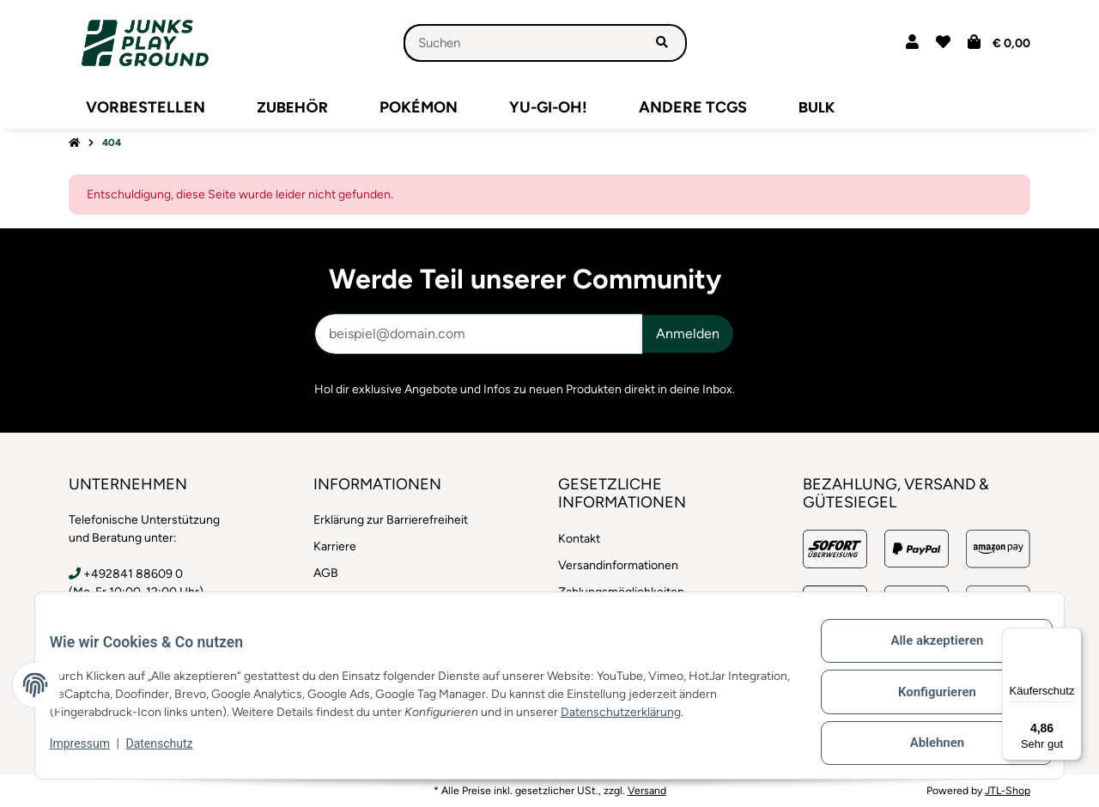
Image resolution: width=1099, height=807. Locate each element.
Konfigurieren (923, 701)
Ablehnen (923, 746)
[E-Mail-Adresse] (478, 334)
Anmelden (688, 333)
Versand (647, 790)
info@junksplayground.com (157, 617)
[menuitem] (145, 107)
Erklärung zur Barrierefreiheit (390, 520)
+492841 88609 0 (133, 574)
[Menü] (1071, 638)
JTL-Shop (1007, 790)
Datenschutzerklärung (674, 722)
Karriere (334, 546)
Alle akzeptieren (923, 657)
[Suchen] (522, 43)
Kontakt (579, 538)
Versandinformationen (618, 565)
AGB (325, 573)
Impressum (93, 754)
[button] (912, 43)
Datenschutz (172, 754)
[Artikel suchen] (663, 43)
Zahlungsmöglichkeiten (621, 592)
